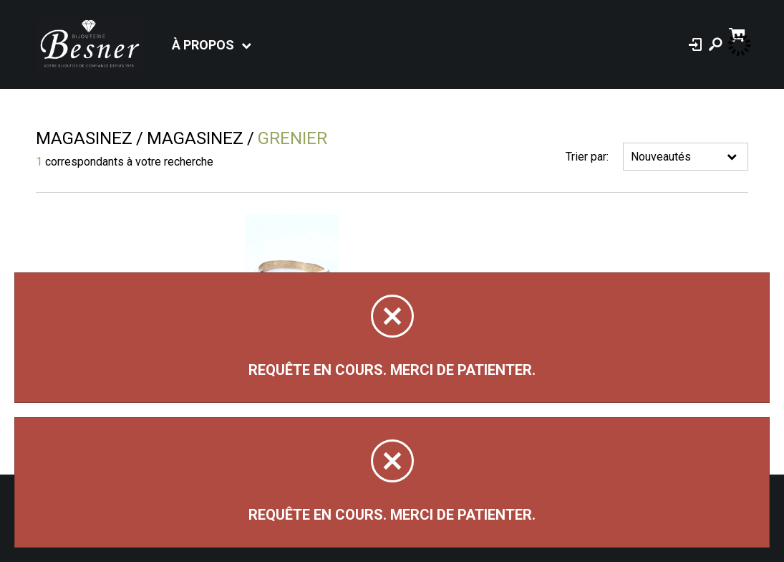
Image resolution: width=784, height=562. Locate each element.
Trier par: (587, 156)
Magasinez (84, 138)
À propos (203, 44)
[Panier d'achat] (738, 33)
